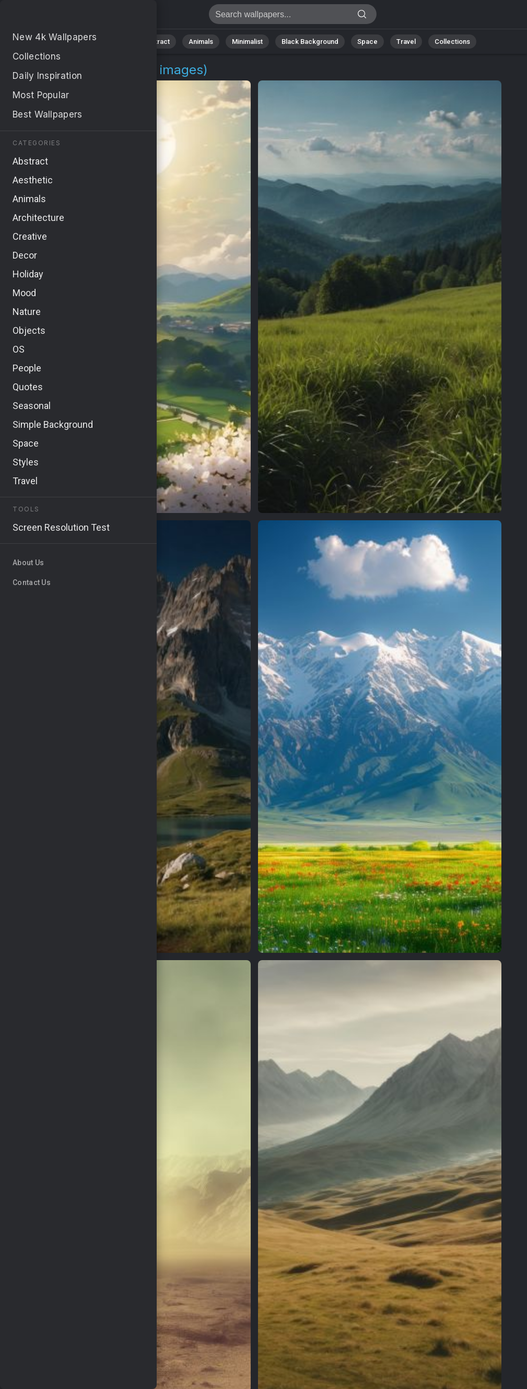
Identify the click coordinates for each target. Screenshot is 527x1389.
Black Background (310, 41)
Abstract (156, 41)
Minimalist (247, 41)
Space (367, 41)
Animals (201, 41)
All (80, 41)
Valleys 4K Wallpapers (63, 17)
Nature (113, 41)
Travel (406, 41)
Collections (452, 41)
